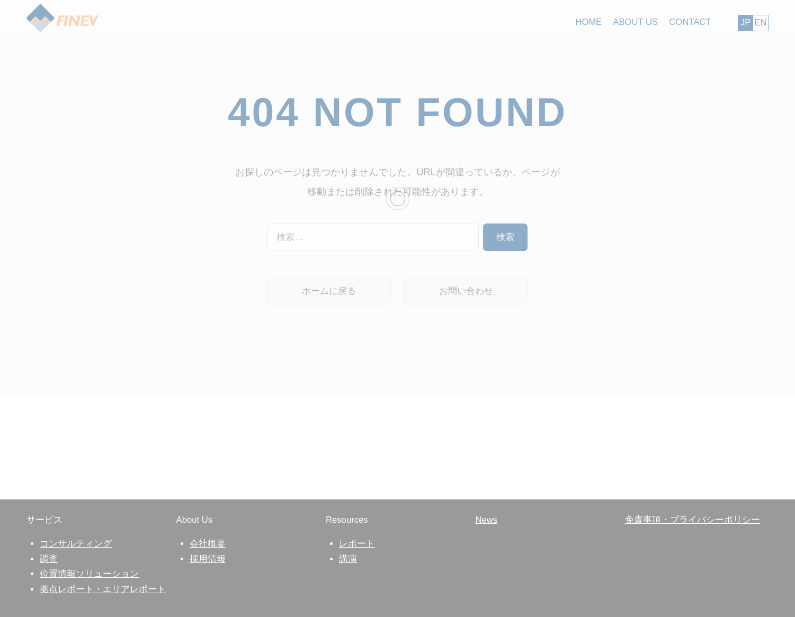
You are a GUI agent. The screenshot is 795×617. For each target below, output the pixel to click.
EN (760, 22)
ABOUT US (635, 22)
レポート (357, 544)
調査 (49, 559)
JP (745, 22)
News (486, 520)
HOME (588, 22)
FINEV (62, 18)
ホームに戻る (329, 291)
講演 (348, 559)
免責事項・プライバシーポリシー (692, 520)
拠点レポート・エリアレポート (103, 589)
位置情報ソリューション (89, 574)
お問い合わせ (466, 291)
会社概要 (208, 544)
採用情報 (208, 559)
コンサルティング (76, 544)
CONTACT (690, 22)
